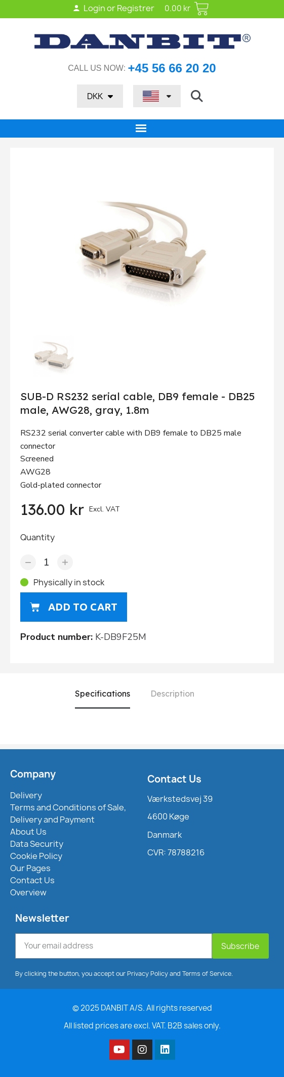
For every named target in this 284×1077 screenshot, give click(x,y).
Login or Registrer (113, 8)
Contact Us (174, 779)
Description (172, 693)
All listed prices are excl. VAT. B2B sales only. (142, 1025)
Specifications (102, 693)
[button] (197, 96)
